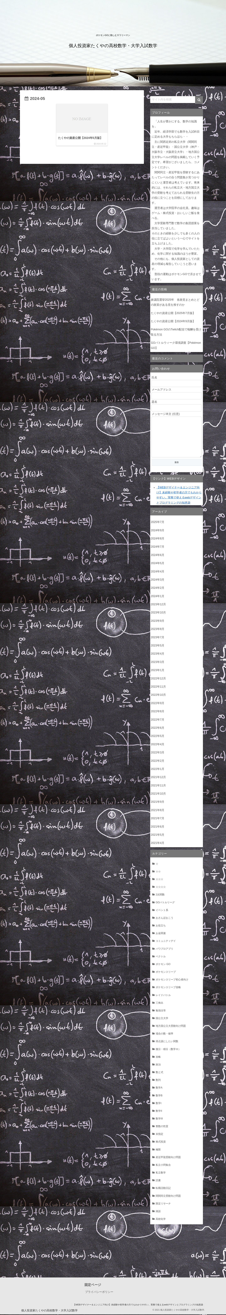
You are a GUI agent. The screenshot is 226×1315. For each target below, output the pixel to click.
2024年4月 (157, 572)
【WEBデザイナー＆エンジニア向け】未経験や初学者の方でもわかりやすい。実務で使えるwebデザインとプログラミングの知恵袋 (138, 1305)
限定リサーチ (163, 1204)
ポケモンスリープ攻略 (168, 987)
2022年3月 (157, 753)
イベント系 (162, 910)
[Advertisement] (113, 1253)
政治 (158, 1065)
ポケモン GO (163, 964)
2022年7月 (157, 720)
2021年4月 (157, 843)
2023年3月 (157, 662)
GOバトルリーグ (165, 903)
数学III (159, 1119)
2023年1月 (157, 670)
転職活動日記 (163, 1188)
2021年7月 (157, 818)
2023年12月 (158, 605)
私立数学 (161, 1173)
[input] (176, 99)
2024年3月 (157, 580)
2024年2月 (157, 588)
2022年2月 (157, 761)
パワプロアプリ (164, 949)
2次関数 (160, 895)
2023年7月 (157, 638)
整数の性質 (162, 1126)
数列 (158, 1080)
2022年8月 (157, 712)
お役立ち (161, 926)
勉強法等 (161, 1011)
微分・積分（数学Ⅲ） (168, 1049)
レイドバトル (163, 995)
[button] (199, 100)
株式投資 (161, 1142)
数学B (159, 1096)
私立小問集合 (163, 1165)
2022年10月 (158, 695)
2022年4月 (157, 744)
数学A (159, 1088)
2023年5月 (157, 646)
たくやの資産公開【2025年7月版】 (173, 313)
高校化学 (161, 1219)
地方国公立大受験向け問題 (171, 1026)
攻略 (158, 1057)
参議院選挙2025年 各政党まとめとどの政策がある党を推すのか (175, 302)
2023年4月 (157, 654)
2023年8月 (157, 629)
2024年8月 (157, 539)
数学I (158, 1103)
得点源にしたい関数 (167, 1041)
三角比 (159, 1003)
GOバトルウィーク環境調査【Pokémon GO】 (176, 345)
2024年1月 (157, 596)
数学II (159, 1111)
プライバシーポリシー (99, 1292)
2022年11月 (158, 687)
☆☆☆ (159, 879)
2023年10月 (158, 613)
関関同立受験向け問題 (168, 1196)
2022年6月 (157, 728)
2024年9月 (157, 531)
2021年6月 (157, 827)
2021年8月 (157, 810)
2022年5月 (157, 736)
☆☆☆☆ (161, 887)
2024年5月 (157, 563)
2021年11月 (158, 786)
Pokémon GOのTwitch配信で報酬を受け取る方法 (176, 332)
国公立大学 (162, 1018)
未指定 (159, 1134)
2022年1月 (157, 769)
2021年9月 (157, 802)
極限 (158, 1150)
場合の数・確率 (164, 1034)
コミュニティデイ (166, 941)
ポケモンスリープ (166, 972)
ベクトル (161, 957)
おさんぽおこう (164, 918)
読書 (158, 1180)
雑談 (158, 1211)
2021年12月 (158, 777)
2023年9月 (157, 621)
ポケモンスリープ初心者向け (172, 980)
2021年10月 (158, 794)
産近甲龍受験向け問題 (168, 1157)
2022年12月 (158, 679)
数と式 (159, 1072)
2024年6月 (157, 555)
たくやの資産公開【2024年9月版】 (173, 321)
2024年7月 (157, 547)
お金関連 (161, 933)
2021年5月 (157, 835)
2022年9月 (157, 703)
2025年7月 (157, 522)
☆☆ (158, 872)
